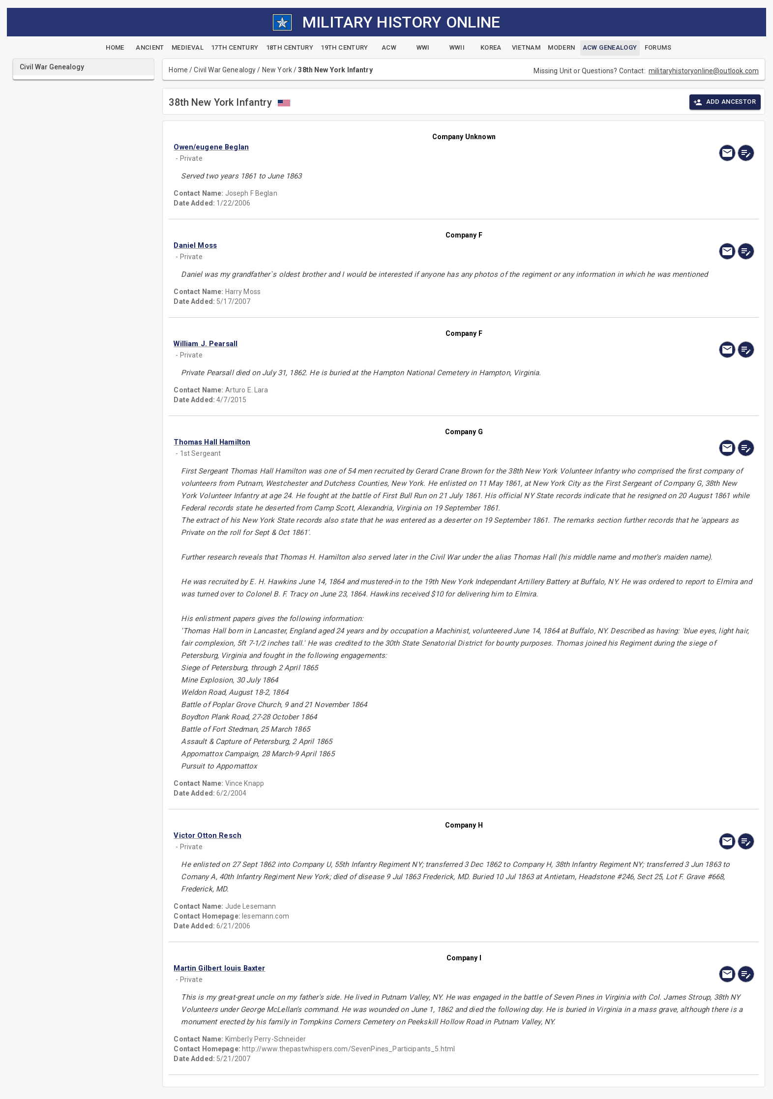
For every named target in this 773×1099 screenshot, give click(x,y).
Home (178, 70)
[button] (377, 147)
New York (277, 70)
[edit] (746, 153)
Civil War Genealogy (225, 70)
